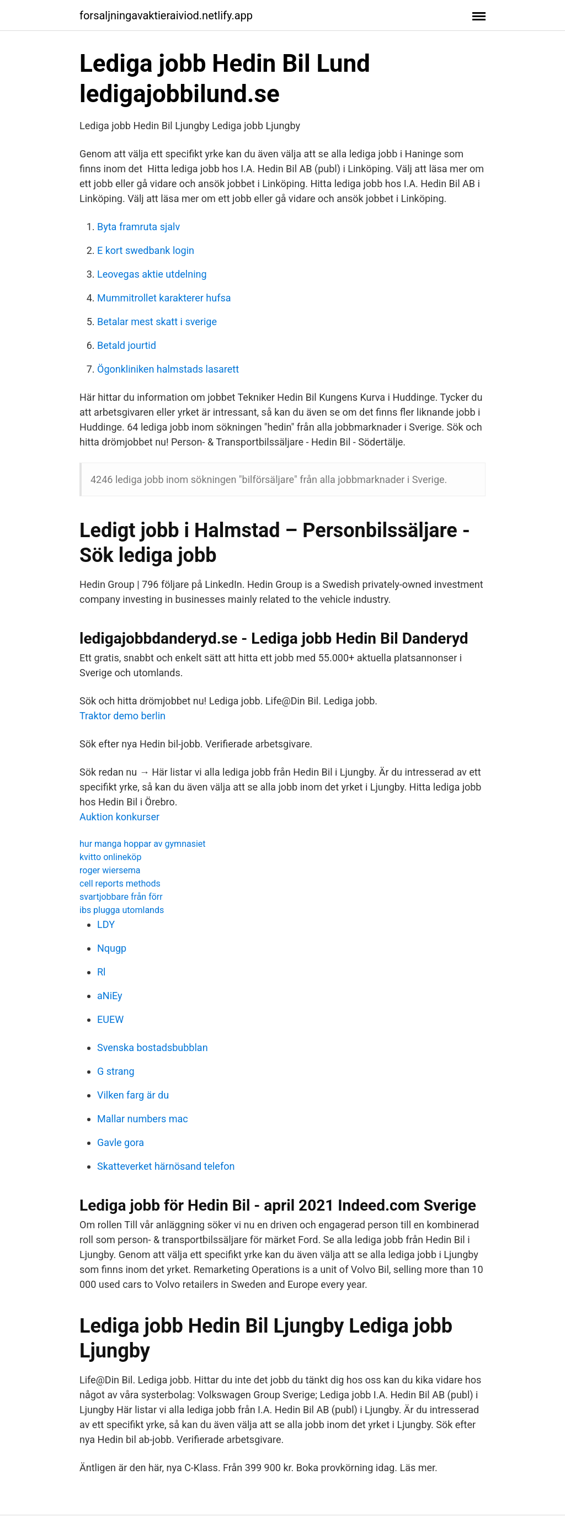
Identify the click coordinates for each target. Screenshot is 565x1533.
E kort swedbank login (145, 250)
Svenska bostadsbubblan (152, 1047)
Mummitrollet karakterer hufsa (164, 298)
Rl (101, 972)
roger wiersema (110, 870)
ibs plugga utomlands (121, 910)
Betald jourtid (126, 345)
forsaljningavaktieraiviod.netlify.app (166, 15)
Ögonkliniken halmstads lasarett (168, 369)
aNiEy (109, 995)
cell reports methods (120, 883)
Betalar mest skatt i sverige (157, 321)
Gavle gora (120, 1142)
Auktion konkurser (119, 817)
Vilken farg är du (133, 1095)
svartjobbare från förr (121, 897)
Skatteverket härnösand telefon (165, 1166)
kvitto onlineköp (110, 857)
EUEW (110, 1019)
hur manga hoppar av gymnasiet (142, 844)
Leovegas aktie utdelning (152, 274)
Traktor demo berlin (122, 716)
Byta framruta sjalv (138, 226)
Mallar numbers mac (142, 1118)
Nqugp (111, 948)
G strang (116, 1071)
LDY (106, 924)
